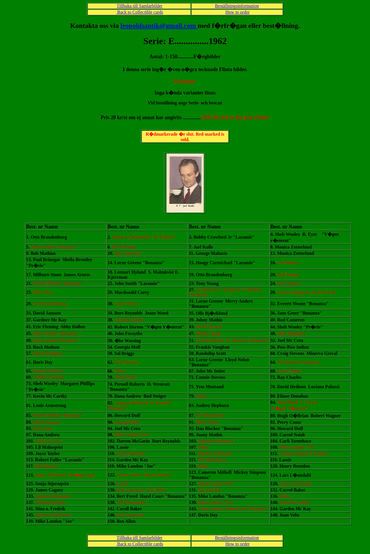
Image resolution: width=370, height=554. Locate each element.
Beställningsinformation (237, 5)
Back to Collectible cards (139, 12)
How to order (237, 12)
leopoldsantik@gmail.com (159, 25)
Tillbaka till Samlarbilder (140, 5)
